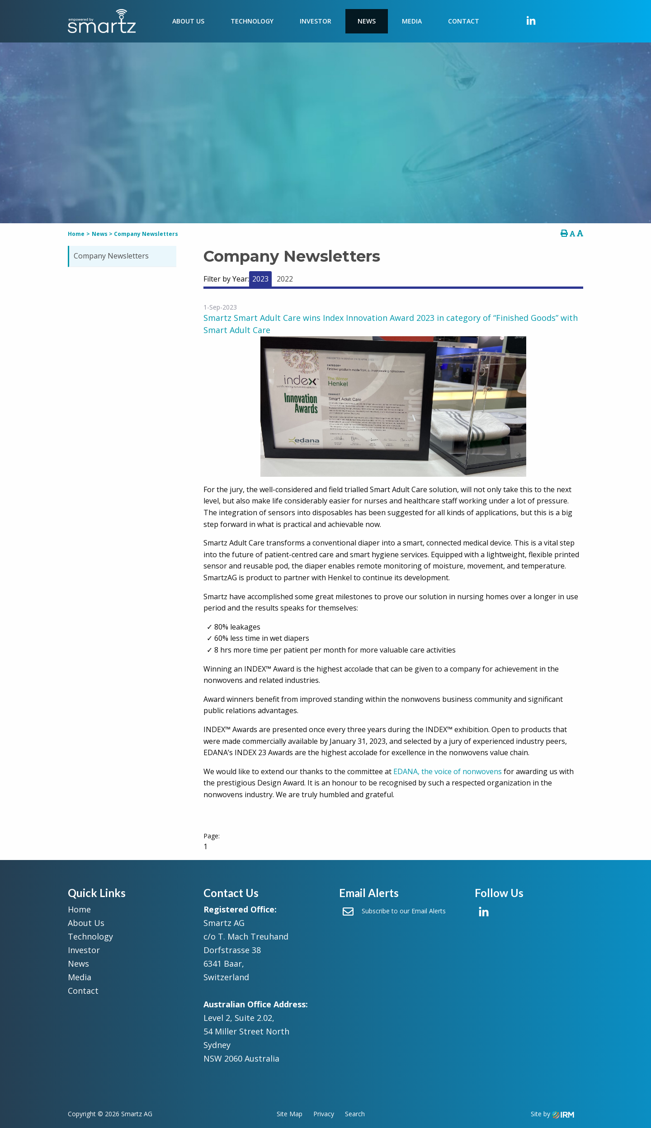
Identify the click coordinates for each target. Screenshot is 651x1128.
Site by (552, 1113)
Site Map (289, 1113)
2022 (285, 279)
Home (79, 909)
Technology (252, 21)
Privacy (323, 1113)
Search (355, 1113)
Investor (315, 21)
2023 (260, 279)
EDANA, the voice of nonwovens (447, 771)
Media (412, 21)
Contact (463, 21)
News (367, 21)
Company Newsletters (111, 256)
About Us (188, 21)
